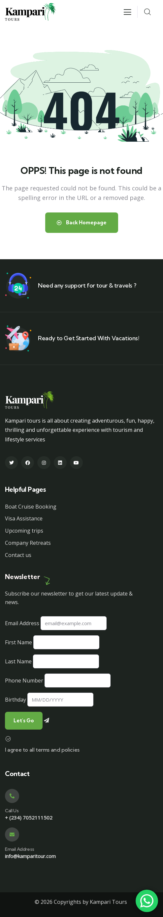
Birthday (15, 699)
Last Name (18, 661)
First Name (18, 642)
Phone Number (24, 680)
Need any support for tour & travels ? (87, 285)
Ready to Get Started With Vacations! (88, 338)
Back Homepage (82, 222)
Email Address (22, 623)
